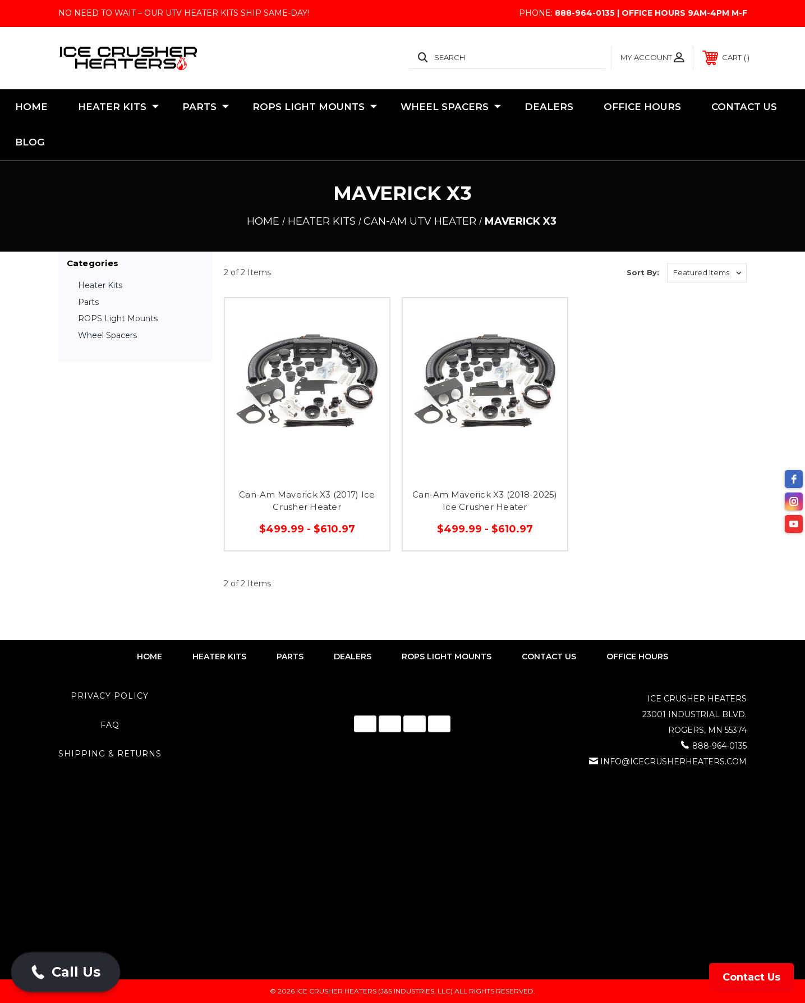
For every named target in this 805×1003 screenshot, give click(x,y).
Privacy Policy (110, 696)
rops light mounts (446, 656)
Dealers (549, 106)
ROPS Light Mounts (314, 107)
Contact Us (744, 106)
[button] (65, 972)
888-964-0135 (719, 746)
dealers (352, 656)
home (149, 656)
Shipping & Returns (110, 754)
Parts (205, 107)
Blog (29, 142)
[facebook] (794, 479)
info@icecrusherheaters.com (673, 761)
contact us (549, 656)
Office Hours (642, 106)
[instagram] (794, 501)
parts (290, 656)
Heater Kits (118, 107)
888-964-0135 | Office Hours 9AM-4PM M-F (651, 13)
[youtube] (794, 524)
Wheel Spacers (451, 107)
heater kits (219, 656)
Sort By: (643, 272)
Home (31, 106)
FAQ (109, 725)
